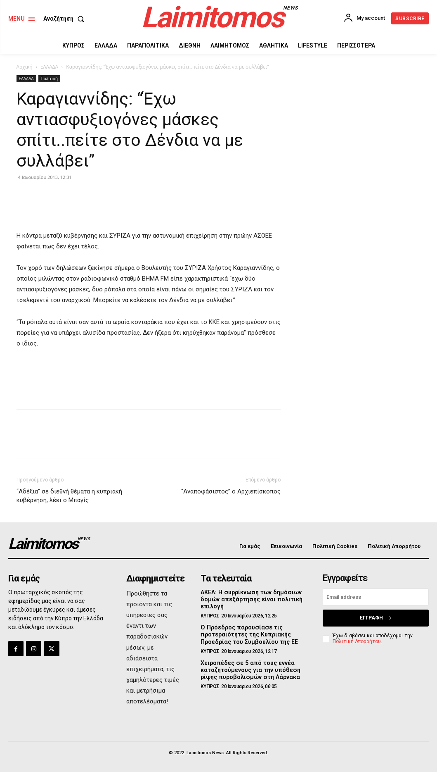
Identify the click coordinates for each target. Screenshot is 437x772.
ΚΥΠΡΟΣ (210, 615)
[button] (65, 18)
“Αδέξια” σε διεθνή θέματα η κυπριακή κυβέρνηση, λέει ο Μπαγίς (69, 496)
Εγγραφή (376, 618)
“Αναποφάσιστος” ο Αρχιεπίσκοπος (231, 491)
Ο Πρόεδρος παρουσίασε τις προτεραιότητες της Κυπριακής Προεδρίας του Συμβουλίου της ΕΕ (248, 634)
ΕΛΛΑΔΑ (49, 66)
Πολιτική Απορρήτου (357, 641)
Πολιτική (49, 78)
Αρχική (25, 66)
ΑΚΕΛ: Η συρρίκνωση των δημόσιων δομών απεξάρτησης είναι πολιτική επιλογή (250, 599)
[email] (376, 597)
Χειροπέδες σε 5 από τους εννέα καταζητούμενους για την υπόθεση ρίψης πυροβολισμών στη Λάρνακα (249, 668)
